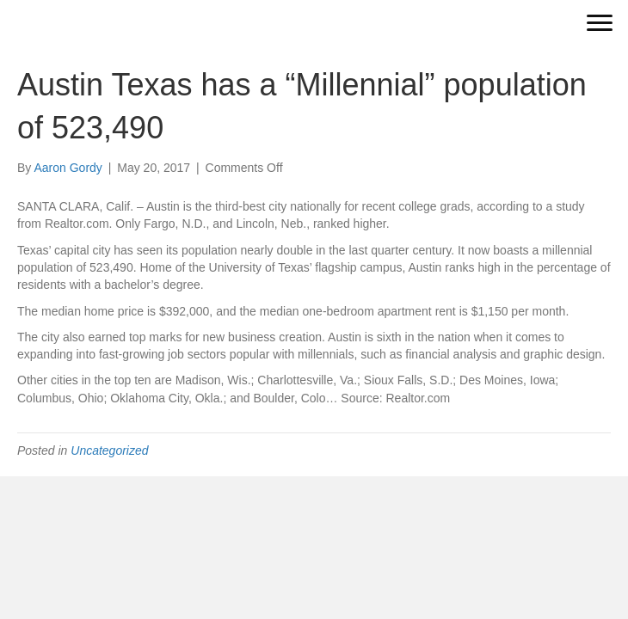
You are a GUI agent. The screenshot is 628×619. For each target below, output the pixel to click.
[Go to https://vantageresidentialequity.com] (251, 23)
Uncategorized (109, 450)
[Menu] (599, 23)
